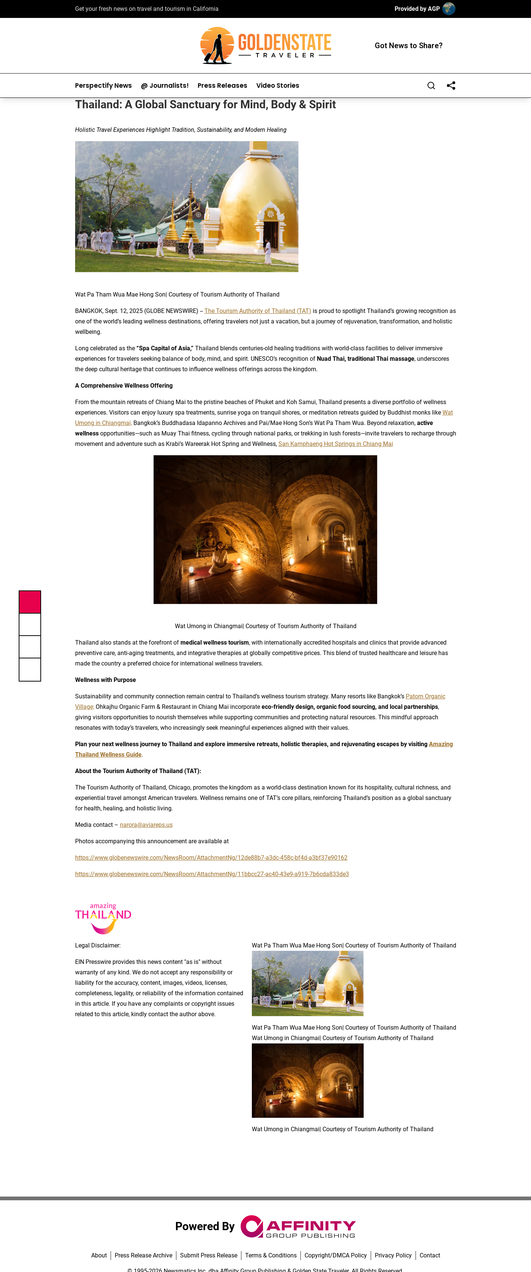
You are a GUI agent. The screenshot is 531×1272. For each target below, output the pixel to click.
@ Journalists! (165, 86)
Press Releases (222, 86)
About (99, 1255)
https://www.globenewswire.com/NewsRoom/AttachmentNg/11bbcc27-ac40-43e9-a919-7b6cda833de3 (212, 874)
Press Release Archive (143, 1255)
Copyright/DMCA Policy (336, 1255)
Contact (430, 1255)
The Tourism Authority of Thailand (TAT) (257, 310)
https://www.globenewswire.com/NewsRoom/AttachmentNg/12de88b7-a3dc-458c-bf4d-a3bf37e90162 (211, 857)
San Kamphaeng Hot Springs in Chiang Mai (335, 443)
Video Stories (277, 86)
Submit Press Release (208, 1255)
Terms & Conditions (271, 1255)
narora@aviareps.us (146, 824)
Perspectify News (103, 86)
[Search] (431, 85)
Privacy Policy (393, 1255)
